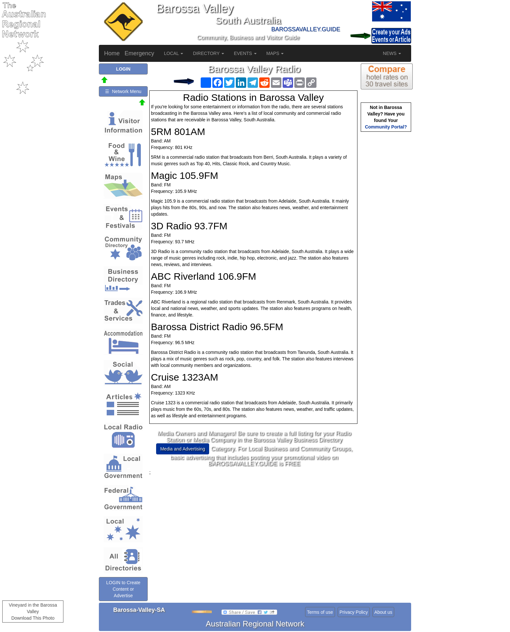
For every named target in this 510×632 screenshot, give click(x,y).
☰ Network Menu (123, 91)
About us (383, 612)
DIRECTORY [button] (208, 53)
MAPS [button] (275, 53)
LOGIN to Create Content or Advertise (123, 589)
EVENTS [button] (245, 53)
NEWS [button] (392, 53)
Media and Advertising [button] (182, 448)
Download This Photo (33, 618)
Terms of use (320, 612)
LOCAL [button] (173, 53)
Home (112, 53)
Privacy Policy (354, 612)
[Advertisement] (254, 521)
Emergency (139, 53)
